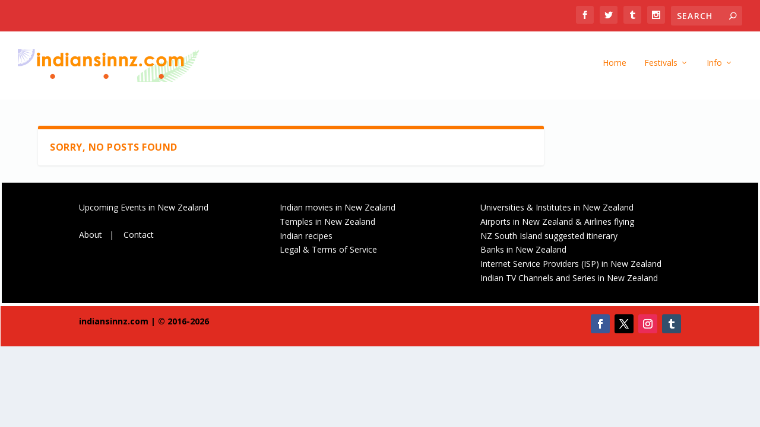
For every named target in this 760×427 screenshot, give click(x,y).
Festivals (660, 68)
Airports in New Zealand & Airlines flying (558, 224)
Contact (139, 237)
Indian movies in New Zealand (337, 210)
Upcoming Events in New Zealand (143, 210)
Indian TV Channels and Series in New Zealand (569, 280)
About (90, 237)
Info (714, 68)
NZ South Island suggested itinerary (549, 238)
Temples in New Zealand (327, 224)
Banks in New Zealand (523, 253)
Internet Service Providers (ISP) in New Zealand (570, 266)
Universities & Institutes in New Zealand (557, 210)
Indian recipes (306, 238)
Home (614, 68)
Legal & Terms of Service (328, 253)
